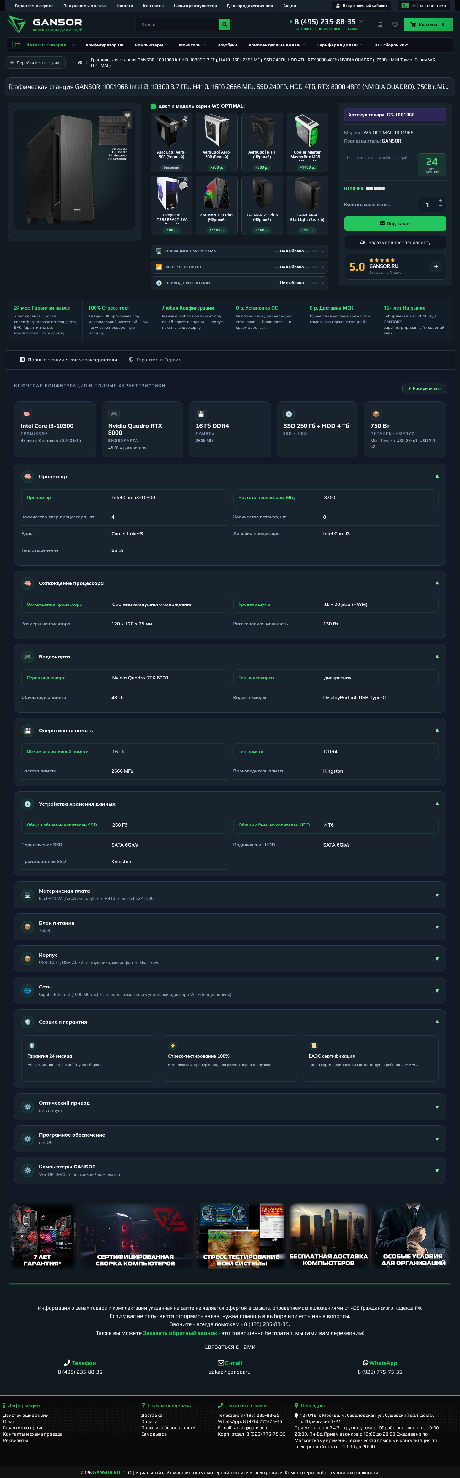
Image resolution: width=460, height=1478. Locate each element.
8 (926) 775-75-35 (380, 1371)
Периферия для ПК (339, 44)
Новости (124, 5)
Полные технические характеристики (68, 360)
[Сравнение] (380, 24)
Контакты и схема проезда (32, 1434)
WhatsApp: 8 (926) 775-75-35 (250, 1421)
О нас (9, 1421)
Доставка (151, 1415)
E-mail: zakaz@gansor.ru (243, 1427)
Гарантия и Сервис (155, 360)
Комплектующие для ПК (277, 44)
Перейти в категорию (35, 62)
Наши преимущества (195, 5)
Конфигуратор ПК (105, 44)
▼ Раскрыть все (424, 388)
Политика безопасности (168, 1427)
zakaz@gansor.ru (230, 1371)
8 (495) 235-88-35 (266, 1324)
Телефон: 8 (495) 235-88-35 (248, 1415)
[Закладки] (395, 24)
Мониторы (192, 44)
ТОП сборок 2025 (391, 44)
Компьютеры (151, 44)
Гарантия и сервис (34, 5)
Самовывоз (154, 1434)
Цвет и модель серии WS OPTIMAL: (201, 106)
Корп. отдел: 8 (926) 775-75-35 (252, 1434)
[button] (326, 21)
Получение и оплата (84, 5)
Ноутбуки (227, 44)
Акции (289, 5)
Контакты (153, 5)
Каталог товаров (43, 45)
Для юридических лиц (250, 5)
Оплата (149, 1421)
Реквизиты (15, 1440)
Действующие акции (26, 1415)
